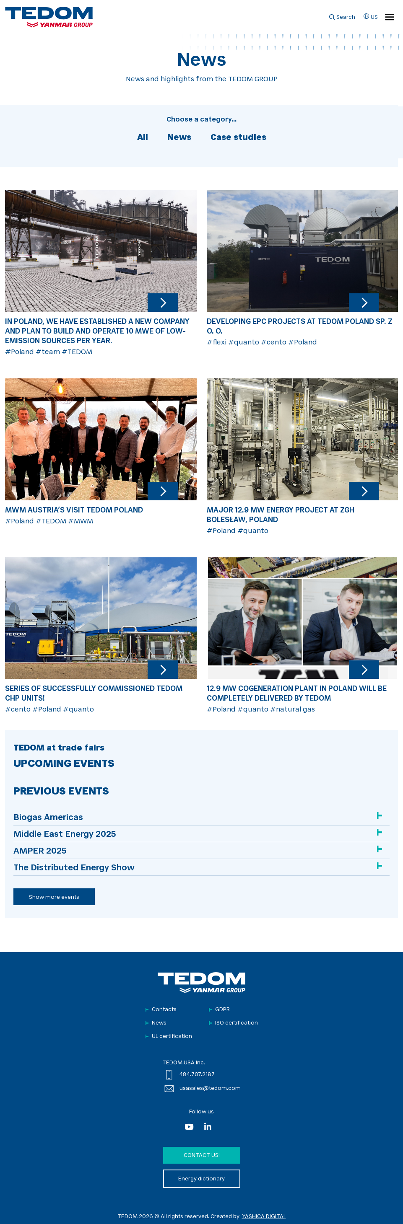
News (179, 138)
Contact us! (202, 1155)
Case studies (238, 138)
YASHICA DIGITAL (264, 1216)
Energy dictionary (201, 1179)
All (142, 138)
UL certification (172, 1036)
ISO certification (236, 1023)
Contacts (164, 1009)
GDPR (222, 1009)
